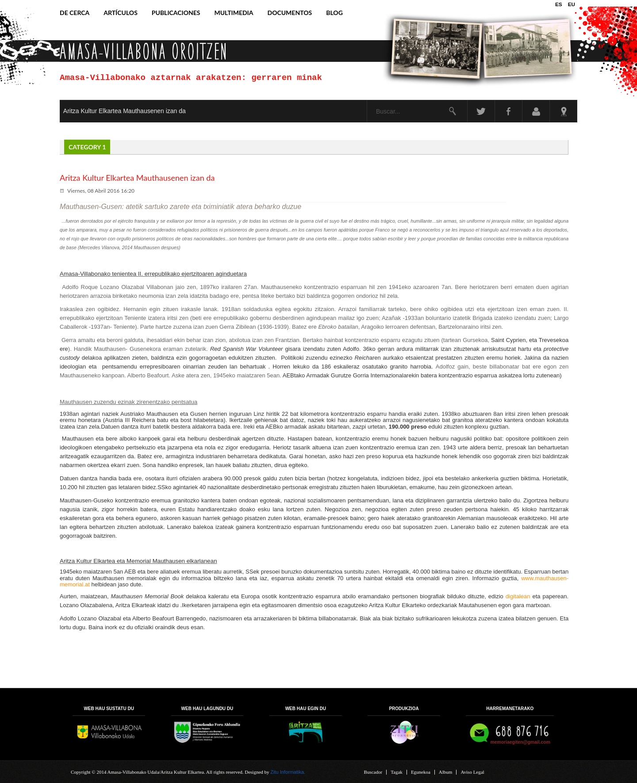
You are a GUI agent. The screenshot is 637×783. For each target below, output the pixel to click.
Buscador (373, 772)
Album (446, 772)
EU (571, 4)
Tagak (397, 772)
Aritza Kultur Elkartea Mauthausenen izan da (124, 110)
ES (559, 4)
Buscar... (367, 100)
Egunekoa (420, 772)
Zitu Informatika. (287, 772)
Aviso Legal (472, 772)
